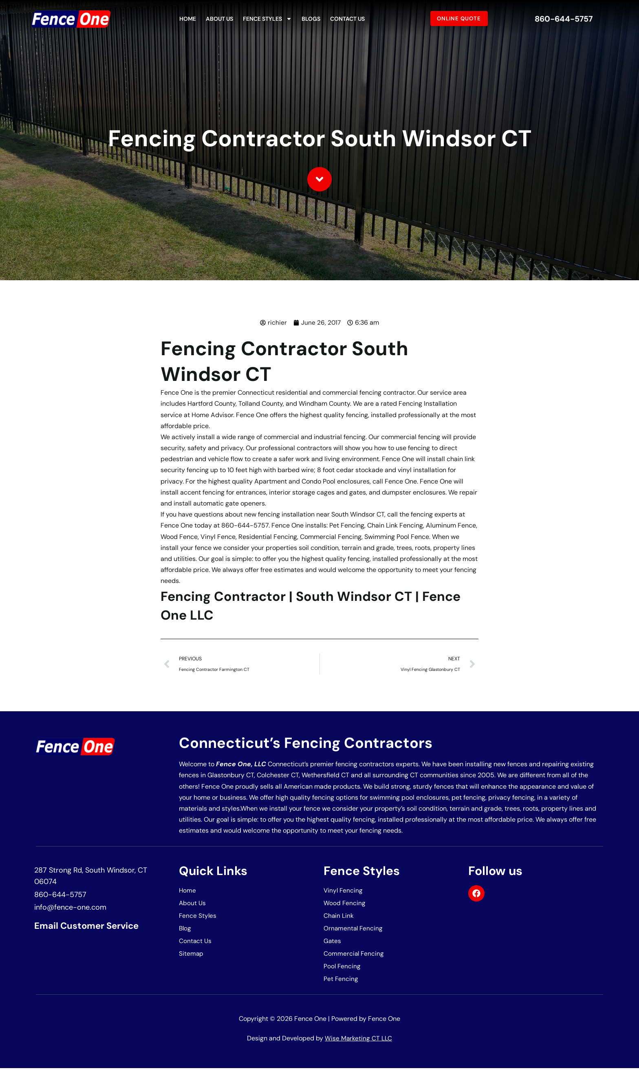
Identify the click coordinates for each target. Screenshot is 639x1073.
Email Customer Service (92, 927)
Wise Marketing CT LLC (358, 1043)
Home (187, 18)
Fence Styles (267, 19)
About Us (219, 18)
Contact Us (347, 18)
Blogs (311, 18)
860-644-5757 (564, 18)
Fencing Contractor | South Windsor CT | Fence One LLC (305, 605)
